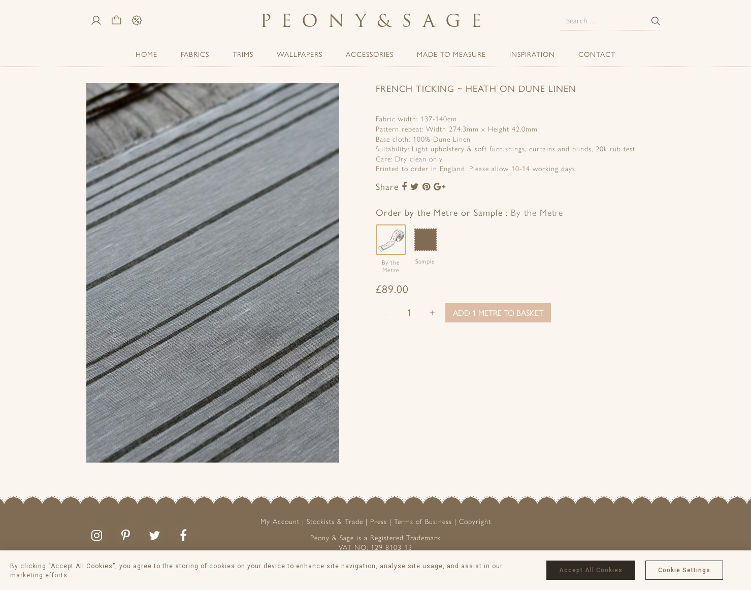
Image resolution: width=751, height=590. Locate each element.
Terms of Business (423, 521)
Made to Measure (451, 54)
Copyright (475, 521)
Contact (596, 54)
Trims (243, 54)
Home (146, 54)
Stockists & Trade (335, 521)
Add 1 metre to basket (498, 312)
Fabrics (195, 54)
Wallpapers (299, 54)
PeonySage (376, 21)
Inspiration (532, 54)
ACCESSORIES (370, 54)
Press (378, 521)
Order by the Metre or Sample (469, 212)
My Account (280, 521)
